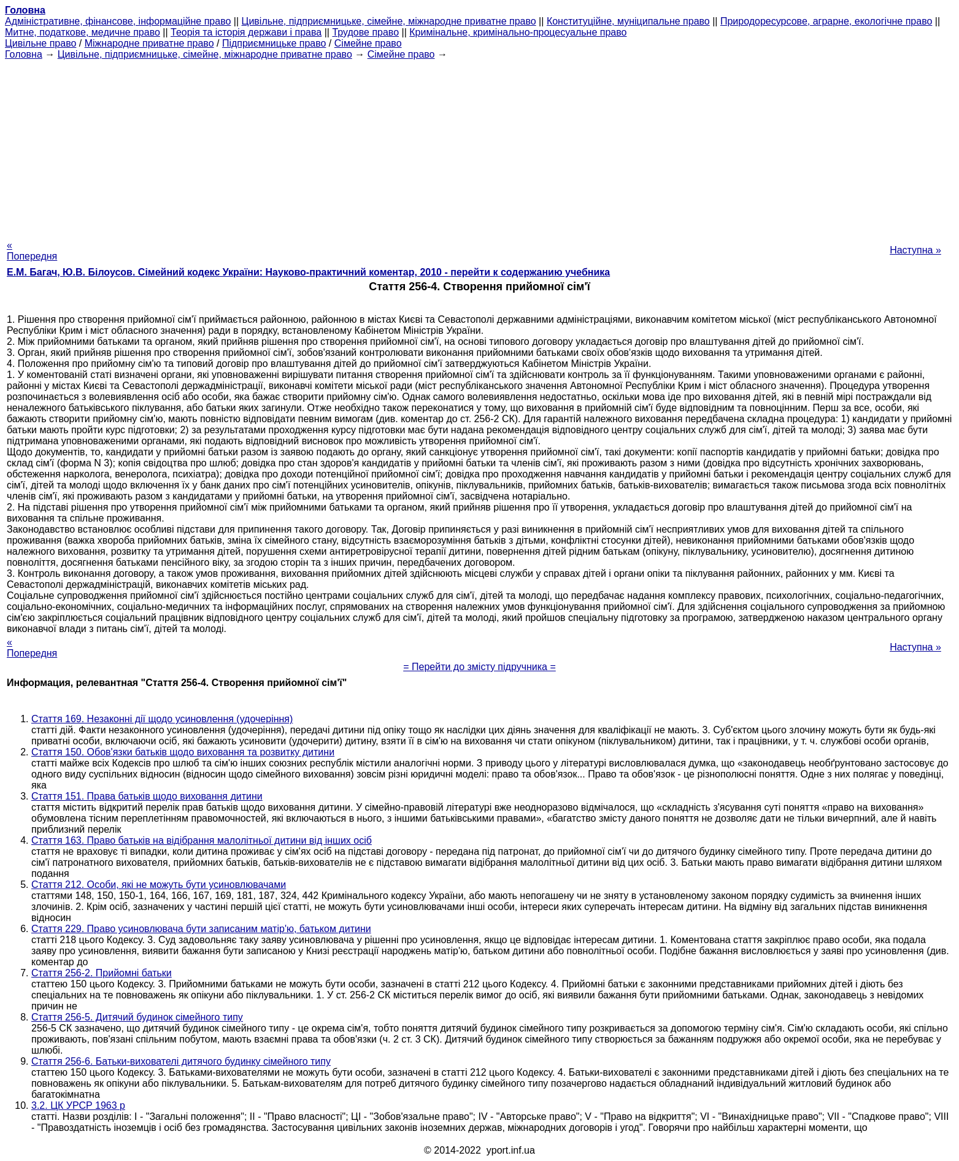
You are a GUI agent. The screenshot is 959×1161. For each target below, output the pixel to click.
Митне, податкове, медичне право (82, 32)
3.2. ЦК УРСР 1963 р (78, 1105)
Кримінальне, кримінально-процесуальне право (517, 32)
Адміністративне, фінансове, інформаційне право (118, 21)
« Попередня (32, 250)
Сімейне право (368, 43)
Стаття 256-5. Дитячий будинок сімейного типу (137, 1017)
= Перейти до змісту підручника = (479, 667)
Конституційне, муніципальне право (628, 21)
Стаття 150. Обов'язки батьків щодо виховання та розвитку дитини (182, 752)
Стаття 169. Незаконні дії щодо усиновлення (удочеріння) (162, 719)
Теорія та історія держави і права (246, 32)
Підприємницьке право (274, 43)
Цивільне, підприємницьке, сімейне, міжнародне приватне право (389, 21)
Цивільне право (40, 43)
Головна (23, 54)
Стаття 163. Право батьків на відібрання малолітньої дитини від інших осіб (201, 840)
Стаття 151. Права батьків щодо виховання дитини (147, 796)
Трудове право (365, 32)
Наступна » (915, 250)
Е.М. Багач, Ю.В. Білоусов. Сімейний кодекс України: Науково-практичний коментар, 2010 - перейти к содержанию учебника (308, 272)
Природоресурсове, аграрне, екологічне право (826, 21)
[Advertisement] (480, 146)
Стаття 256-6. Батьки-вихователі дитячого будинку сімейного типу (181, 1061)
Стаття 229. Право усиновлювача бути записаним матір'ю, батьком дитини (201, 929)
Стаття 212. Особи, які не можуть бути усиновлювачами (158, 884)
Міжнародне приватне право (149, 43)
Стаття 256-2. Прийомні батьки (101, 973)
